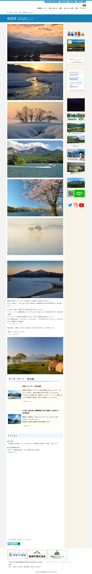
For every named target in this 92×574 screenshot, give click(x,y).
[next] (61, 279)
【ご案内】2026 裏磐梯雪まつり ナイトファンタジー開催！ (75, 84)
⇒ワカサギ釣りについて (14, 324)
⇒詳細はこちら (27, 401)
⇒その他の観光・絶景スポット (16, 539)
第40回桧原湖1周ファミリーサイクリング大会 (75, 73)
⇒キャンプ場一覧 (12, 334)
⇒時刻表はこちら (12, 452)
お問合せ (71, 1)
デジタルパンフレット (52, 1)
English (81, 1)
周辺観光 (63, 1)
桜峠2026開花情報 (73, 78)
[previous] (9, 279)
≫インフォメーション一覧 (77, 90)
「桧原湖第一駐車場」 (37, 328)
